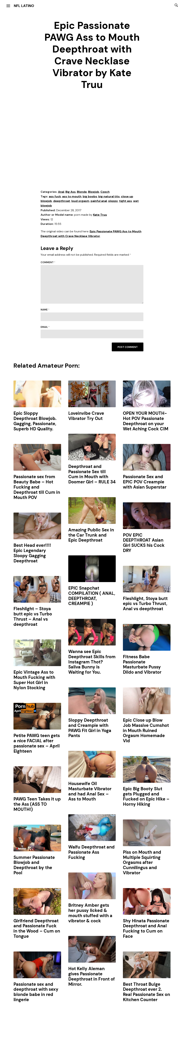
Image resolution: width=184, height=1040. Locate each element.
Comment (48, 262)
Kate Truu (100, 215)
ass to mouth (71, 196)
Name (45, 309)
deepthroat (61, 201)
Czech (105, 192)
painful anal (99, 201)
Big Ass (70, 192)
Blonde (82, 192)
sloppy (113, 201)
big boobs (90, 196)
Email (45, 327)
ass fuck (55, 196)
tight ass (125, 201)
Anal (61, 192)
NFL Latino (24, 6)
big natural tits (109, 196)
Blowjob (93, 192)
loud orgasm (80, 201)
